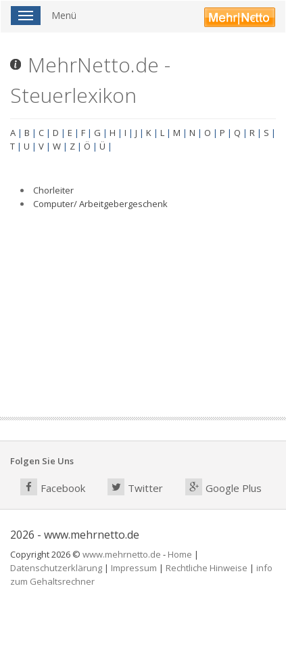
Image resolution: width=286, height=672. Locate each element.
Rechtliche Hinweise (206, 568)
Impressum (134, 568)
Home (180, 554)
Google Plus (223, 486)
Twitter (135, 486)
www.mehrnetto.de (121, 554)
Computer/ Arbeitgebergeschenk (100, 204)
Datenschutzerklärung (56, 568)
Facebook (52, 486)
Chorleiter (53, 190)
